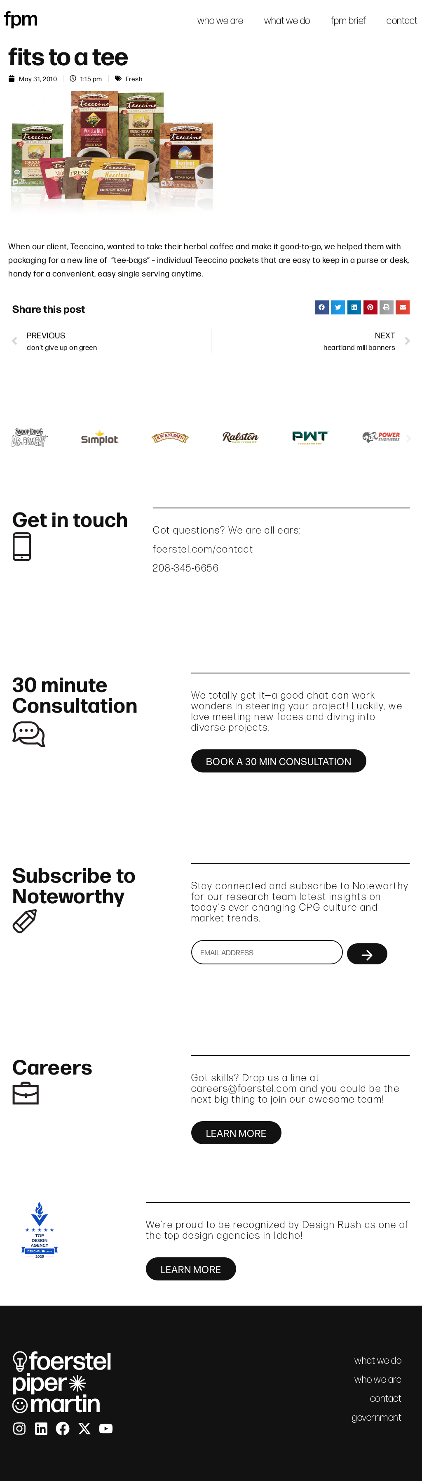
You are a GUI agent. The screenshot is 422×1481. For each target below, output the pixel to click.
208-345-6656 (186, 568)
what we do (287, 20)
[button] (322, 307)
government (376, 1417)
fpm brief (348, 20)
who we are (220, 20)
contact (402, 20)
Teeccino (87, 246)
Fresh (134, 78)
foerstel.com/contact (203, 549)
